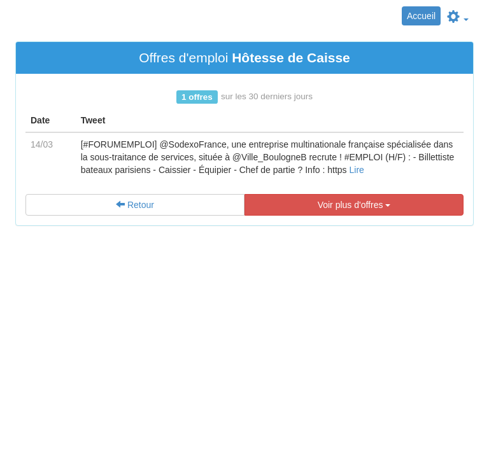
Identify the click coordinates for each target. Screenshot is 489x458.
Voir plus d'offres (354, 205)
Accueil (421, 16)
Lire (356, 170)
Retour (135, 205)
